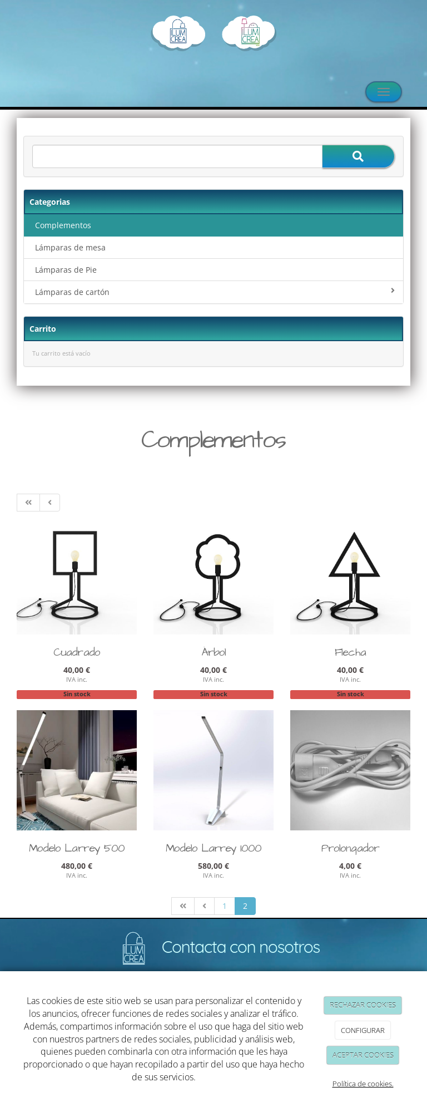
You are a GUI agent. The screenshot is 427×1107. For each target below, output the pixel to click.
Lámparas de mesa (70, 247)
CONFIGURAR (363, 1030)
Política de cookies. (363, 1084)
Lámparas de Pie (66, 269)
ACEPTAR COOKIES (363, 1055)
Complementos (63, 225)
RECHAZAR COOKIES (363, 1005)
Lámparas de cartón (215, 292)
